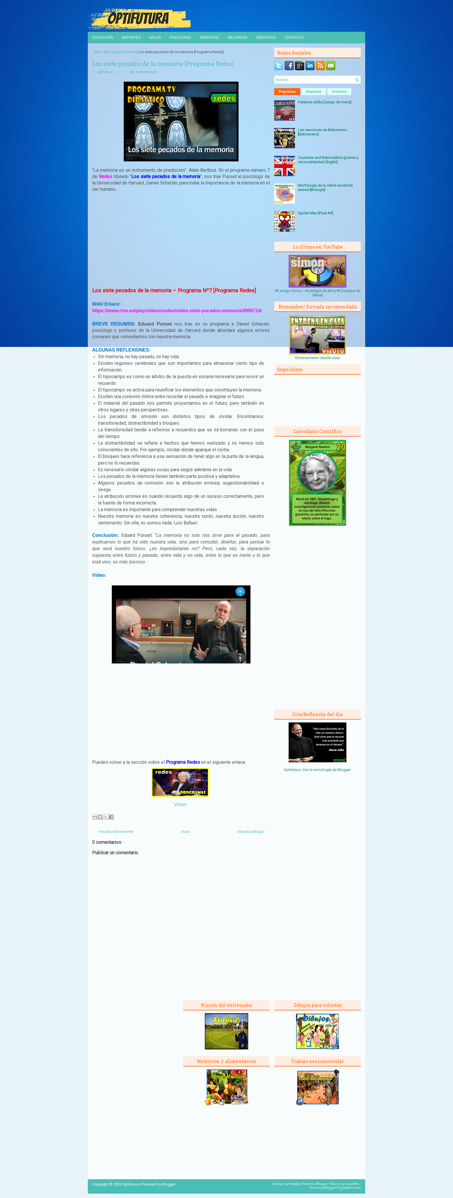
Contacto (294, 38)
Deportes (131, 38)
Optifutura (105, 72)
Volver (180, 804)
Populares (287, 92)
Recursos (237, 38)
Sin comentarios (143, 72)
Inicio (98, 52)
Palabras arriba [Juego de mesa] (324, 102)
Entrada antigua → (252, 831)
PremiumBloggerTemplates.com (335, 1188)
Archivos (339, 92)
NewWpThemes (301, 1184)
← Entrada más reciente (113, 831)
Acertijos (209, 38)
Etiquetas (314, 92)
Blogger (343, 770)
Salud (155, 38)
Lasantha (352, 1184)
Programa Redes (120, 52)
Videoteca (266, 38)
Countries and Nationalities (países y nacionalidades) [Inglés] (328, 160)
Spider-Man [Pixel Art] (315, 213)
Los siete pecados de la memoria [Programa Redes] (163, 63)
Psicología (180, 38)
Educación (102, 38)
